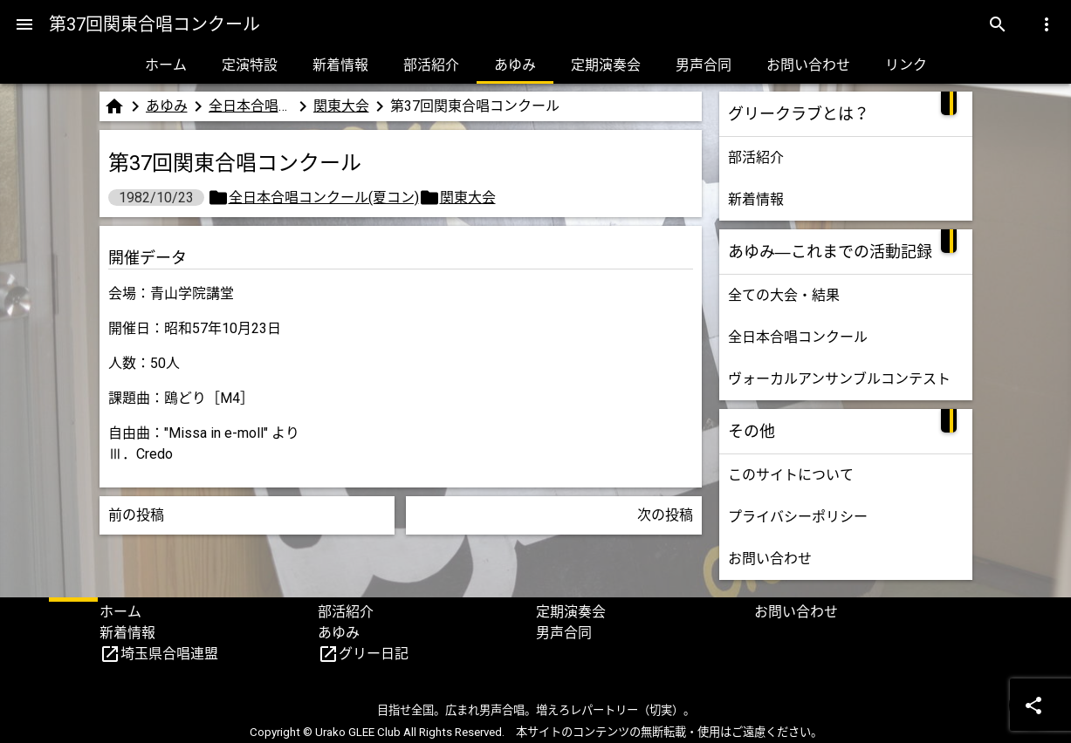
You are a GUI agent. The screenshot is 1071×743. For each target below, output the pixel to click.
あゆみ (515, 65)
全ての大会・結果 (784, 295)
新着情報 (340, 65)
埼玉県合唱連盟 (169, 653)
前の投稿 (136, 515)
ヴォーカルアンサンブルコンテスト (839, 379)
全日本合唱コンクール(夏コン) (250, 106)
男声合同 (703, 65)
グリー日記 (373, 653)
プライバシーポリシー (798, 516)
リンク (906, 65)
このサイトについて (791, 475)
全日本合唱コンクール (798, 337)
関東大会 (341, 106)
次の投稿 (665, 515)
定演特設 (250, 65)
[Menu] (24, 24)
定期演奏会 (606, 65)
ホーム (166, 65)
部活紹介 (431, 65)
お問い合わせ (808, 65)
